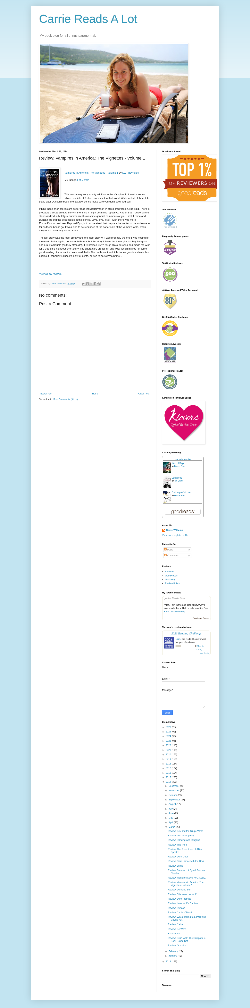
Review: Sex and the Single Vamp (185, 831)
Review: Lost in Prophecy (181, 835)
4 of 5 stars (83, 179)
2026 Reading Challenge (186, 633)
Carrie (178, 639)
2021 (169, 750)
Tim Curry (178, 481)
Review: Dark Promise (179, 898)
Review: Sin (174, 933)
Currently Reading (183, 459)
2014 (169, 782)
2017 (169, 768)
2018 (169, 763)
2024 (169, 736)
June (171, 813)
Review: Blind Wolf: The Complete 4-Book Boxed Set (187, 939)
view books (204, 653)
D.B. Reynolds (130, 172)
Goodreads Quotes (201, 618)
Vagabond (177, 477)
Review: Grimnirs (177, 945)
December (174, 786)
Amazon (169, 571)
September (175, 799)
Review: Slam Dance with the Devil (186, 861)
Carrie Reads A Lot (88, 18)
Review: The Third (177, 844)
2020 (169, 754)
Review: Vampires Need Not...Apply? (187, 877)
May (171, 817)
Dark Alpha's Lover (181, 492)
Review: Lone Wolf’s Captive (183, 903)
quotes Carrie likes (174, 598)
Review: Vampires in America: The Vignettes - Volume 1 (186, 883)
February (174, 951)
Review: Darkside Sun (179, 889)
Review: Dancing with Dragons (184, 840)
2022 (169, 745)
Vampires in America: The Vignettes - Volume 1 (91, 172)
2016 (169, 773)
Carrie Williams (174, 530)
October (173, 795)
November (174, 790)
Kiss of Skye (178, 463)
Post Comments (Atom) (65, 399)
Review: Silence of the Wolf (182, 894)
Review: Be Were (177, 929)
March (172, 827)
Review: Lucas (175, 865)
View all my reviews (50, 273)
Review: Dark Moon (178, 856)
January (173, 955)
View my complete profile (175, 535)
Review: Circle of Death (180, 912)
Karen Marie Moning (174, 611)
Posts (168, 549)
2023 (169, 740)
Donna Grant (179, 466)
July (171, 808)
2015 (169, 777)
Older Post (143, 393)
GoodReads (171, 575)
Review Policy (172, 583)
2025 (169, 731)
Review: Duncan (176, 908)
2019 (169, 759)
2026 (169, 727)
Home (95, 393)
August (173, 804)
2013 (169, 961)
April (171, 822)
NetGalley (170, 579)
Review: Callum (176, 924)
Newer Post (46, 393)
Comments (171, 555)
